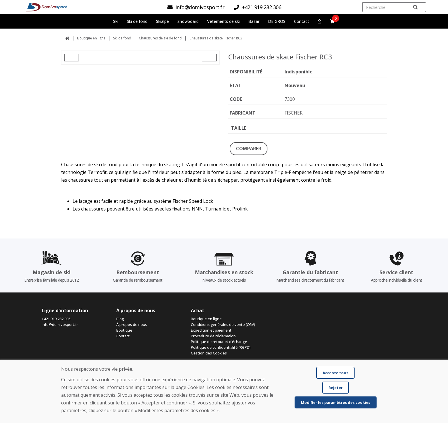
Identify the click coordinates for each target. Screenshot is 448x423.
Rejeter (336, 387)
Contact (301, 21)
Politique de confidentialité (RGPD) (221, 347)
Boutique (124, 330)
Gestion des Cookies (209, 353)
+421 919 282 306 (56, 318)
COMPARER (248, 148)
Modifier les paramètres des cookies (335, 402)
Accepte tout (335, 372)
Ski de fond (122, 38)
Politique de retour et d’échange (219, 341)
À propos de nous (131, 324)
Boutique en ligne (91, 38)
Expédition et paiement (211, 330)
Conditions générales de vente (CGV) (223, 324)
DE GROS (276, 21)
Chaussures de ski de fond (160, 38)
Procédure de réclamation (213, 335)
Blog (120, 318)
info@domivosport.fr (60, 324)
